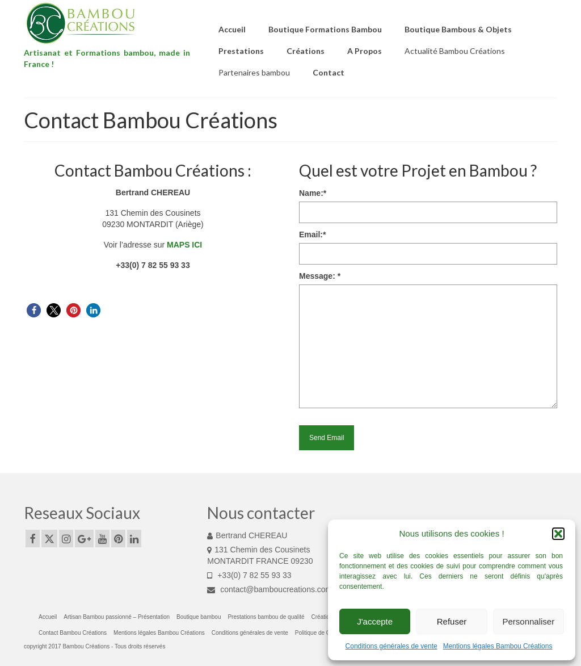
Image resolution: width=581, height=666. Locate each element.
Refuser (452, 621)
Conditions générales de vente (391, 646)
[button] (558, 533)
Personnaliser (528, 621)
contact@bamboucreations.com (269, 589)
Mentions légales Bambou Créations (498, 646)
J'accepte (375, 621)
